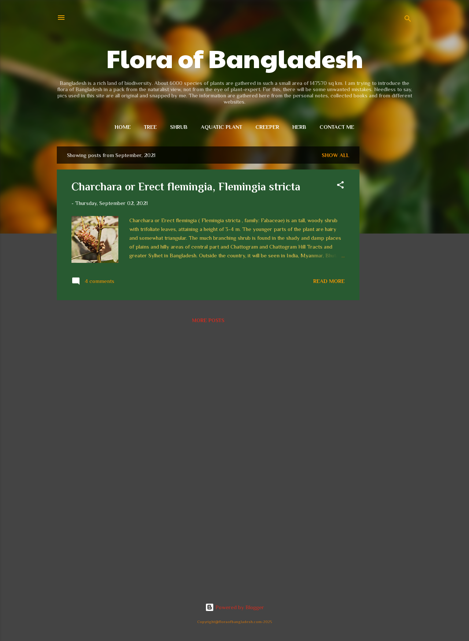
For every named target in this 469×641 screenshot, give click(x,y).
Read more (329, 281)
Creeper (267, 127)
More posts (208, 320)
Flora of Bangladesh (234, 57)
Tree (150, 127)
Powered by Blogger (234, 607)
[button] (340, 186)
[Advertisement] (388, 256)
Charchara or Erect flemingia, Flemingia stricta (185, 186)
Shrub (179, 127)
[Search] (407, 20)
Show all (335, 155)
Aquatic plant (221, 127)
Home (123, 127)
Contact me (337, 127)
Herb (299, 127)
